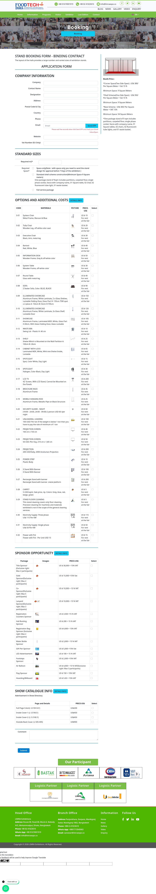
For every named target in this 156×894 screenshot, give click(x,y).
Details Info (76, 200)
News (108, 8)
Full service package (45, 190)
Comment (22, 732)
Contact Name (34, 88)
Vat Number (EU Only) (31, 142)
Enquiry (136, 8)
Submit (23, 750)
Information (32, 14)
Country (37, 113)
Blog (100, 8)
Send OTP (92, 126)
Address (37, 100)
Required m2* (27, 161)
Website (37, 136)
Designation (35, 94)
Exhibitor (69, 14)
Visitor (58, 14)
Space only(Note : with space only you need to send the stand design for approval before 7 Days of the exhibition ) (63, 169)
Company (36, 82)
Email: (38, 125)
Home (20, 14)
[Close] (3, 882)
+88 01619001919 (65, 4)
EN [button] (134, 14)
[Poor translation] (6, 860)
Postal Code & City (33, 106)
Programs (46, 14)
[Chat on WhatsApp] (5, 888)
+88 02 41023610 (87, 4)
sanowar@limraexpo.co (74, 833)
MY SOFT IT (136, 844)
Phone (38, 119)
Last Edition (83, 14)
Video (127, 8)
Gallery (117, 8)
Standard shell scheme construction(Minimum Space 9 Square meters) (63, 175)
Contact (96, 14)
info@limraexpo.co (108, 4)
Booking (78, 33)
